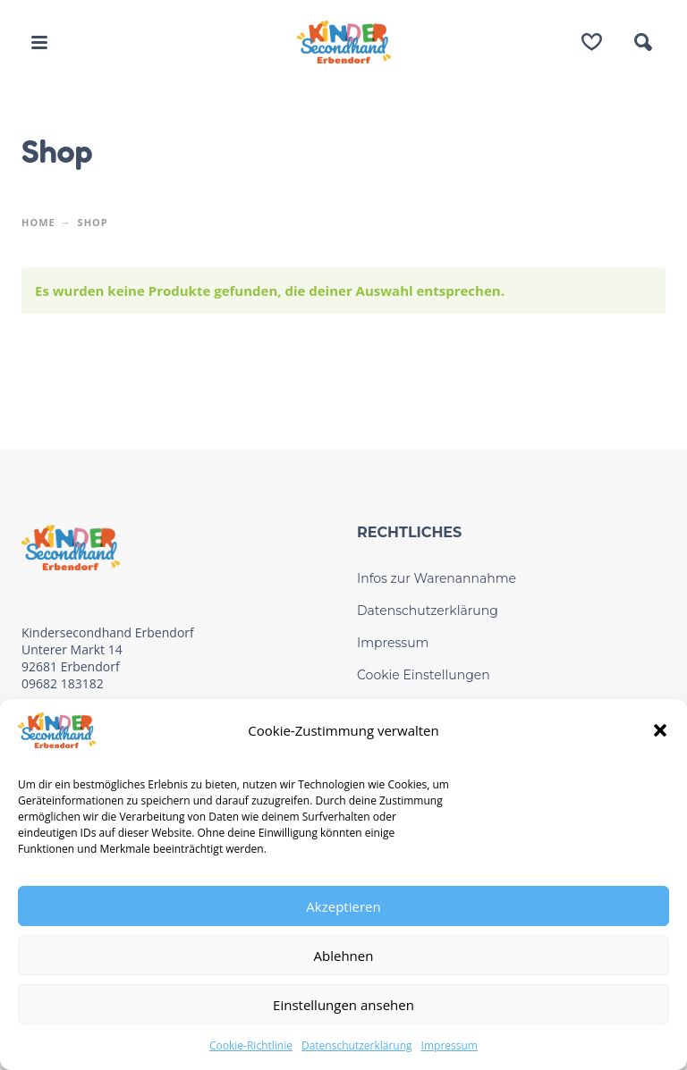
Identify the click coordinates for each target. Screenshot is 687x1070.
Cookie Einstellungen (423, 675)
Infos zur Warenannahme (436, 578)
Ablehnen (344, 956)
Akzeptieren (343, 906)
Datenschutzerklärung (356, 1045)
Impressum (449, 1045)
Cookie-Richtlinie (251, 1045)
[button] (660, 730)
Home (38, 222)
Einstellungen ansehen (343, 1005)
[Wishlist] (591, 42)
